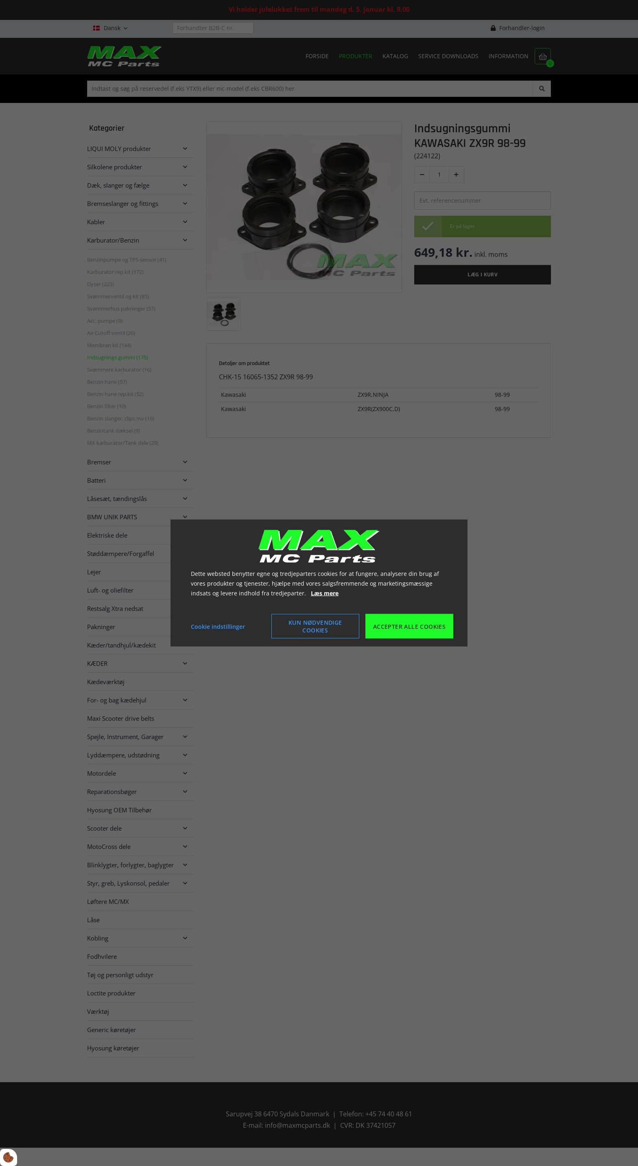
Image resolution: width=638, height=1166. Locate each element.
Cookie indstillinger (218, 626)
